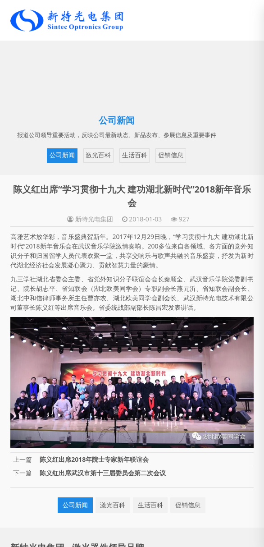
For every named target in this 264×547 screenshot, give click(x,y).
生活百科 (134, 155)
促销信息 (170, 155)
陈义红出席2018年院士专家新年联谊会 (94, 459)
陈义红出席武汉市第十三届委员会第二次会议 (103, 473)
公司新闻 (62, 155)
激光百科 (98, 155)
